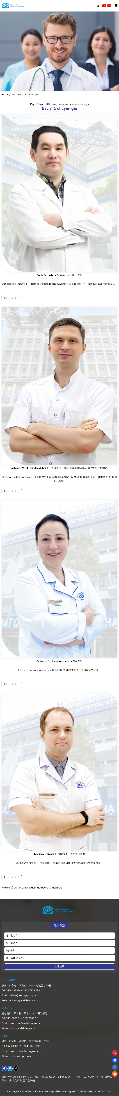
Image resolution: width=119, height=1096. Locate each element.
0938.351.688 (13, 990)
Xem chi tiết (11, 298)
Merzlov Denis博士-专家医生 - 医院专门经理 (59, 854)
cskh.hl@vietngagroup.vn (23, 995)
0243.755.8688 (31, 1046)
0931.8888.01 (13, 1018)
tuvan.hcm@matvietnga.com (25, 1023)
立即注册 (59, 966)
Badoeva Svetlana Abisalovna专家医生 (59, 661)
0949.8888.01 (13, 1046)
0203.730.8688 (31, 990)
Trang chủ (8, 94)
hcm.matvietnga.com (24, 1028)
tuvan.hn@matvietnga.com (24, 1051)
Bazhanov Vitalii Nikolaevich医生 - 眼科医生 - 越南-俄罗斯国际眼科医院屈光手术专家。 (59, 468)
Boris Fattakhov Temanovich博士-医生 (59, 275)
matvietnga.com (21, 1056)
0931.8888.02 (30, 1018)
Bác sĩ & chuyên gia (28, 94)
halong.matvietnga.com (25, 1000)
